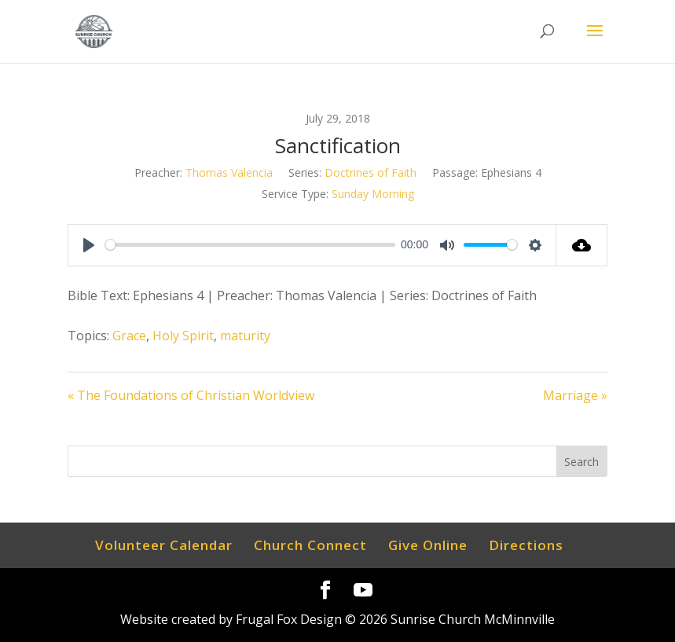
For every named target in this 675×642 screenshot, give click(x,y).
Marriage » (575, 395)
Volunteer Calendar (164, 545)
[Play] (88, 245)
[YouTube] (363, 590)
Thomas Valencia (229, 172)
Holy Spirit (183, 335)
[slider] (250, 244)
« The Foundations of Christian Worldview (191, 395)
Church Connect (310, 545)
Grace (129, 335)
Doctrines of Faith (370, 172)
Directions (526, 545)
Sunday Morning (373, 193)
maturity (245, 335)
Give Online (428, 545)
